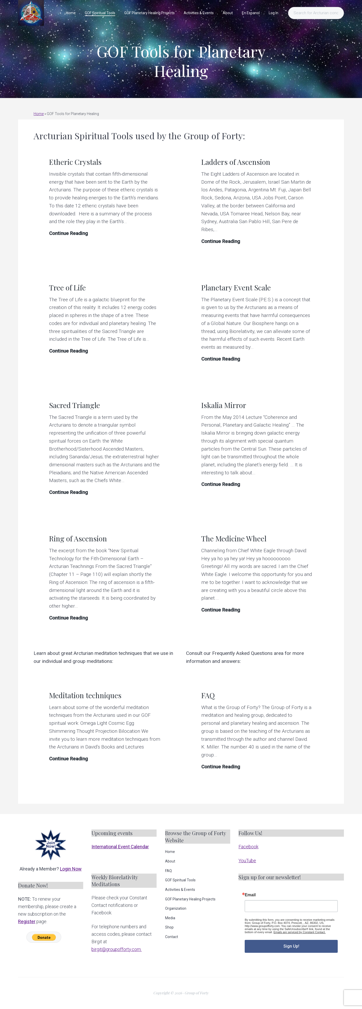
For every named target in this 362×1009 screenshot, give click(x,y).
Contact (171, 937)
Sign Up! (291, 946)
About (170, 861)
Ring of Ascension (78, 538)
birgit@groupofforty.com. (116, 949)
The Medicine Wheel (233, 538)
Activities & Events (180, 889)
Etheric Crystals (75, 162)
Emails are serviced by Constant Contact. (299, 932)
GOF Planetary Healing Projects (190, 899)
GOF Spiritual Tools (180, 880)
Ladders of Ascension (235, 162)
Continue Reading (68, 234)
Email (250, 895)
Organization (175, 908)
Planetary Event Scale (236, 287)
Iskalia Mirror (223, 405)
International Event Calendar (120, 846)
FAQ (208, 695)
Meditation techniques (85, 695)
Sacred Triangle (74, 405)
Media (170, 918)
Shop (169, 927)
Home (39, 114)
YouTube (247, 860)
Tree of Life (67, 287)
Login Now (71, 869)
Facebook (248, 846)
